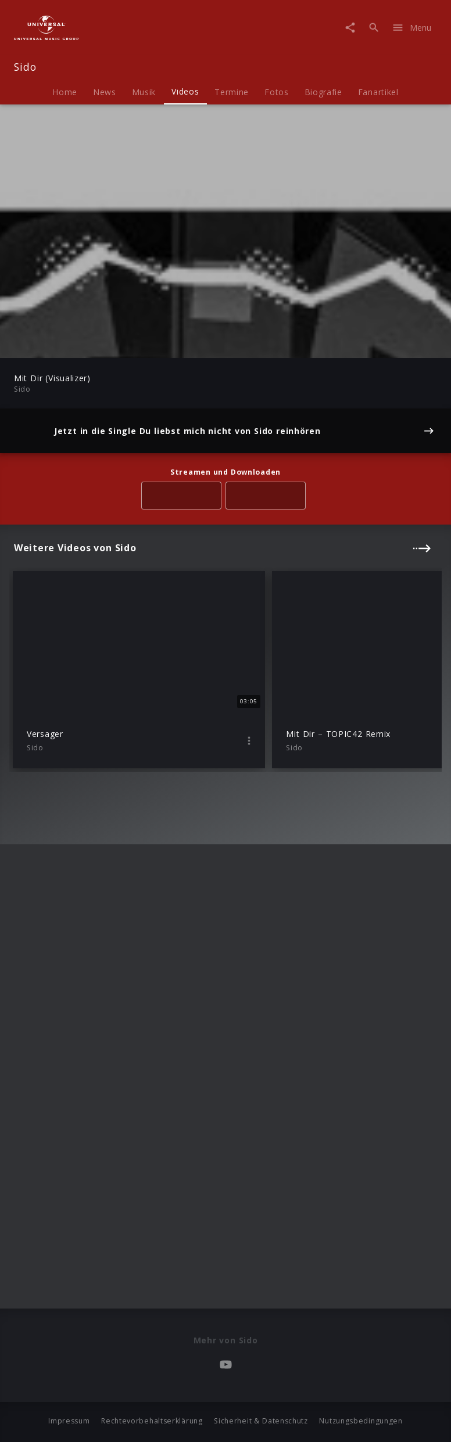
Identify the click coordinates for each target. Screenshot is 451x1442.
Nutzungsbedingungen (360, 1421)
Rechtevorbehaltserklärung (152, 1421)
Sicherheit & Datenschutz (261, 1421)
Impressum (69, 1421)
